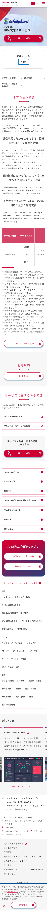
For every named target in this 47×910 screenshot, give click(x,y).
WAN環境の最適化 (9, 621)
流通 (31, 697)
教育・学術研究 (8, 705)
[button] (13, 786)
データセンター (19, 651)
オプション (38, 831)
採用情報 (8, 852)
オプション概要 (9, 78)
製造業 (18, 689)
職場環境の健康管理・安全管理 (15, 613)
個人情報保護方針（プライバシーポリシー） (23, 856)
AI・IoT (5, 651)
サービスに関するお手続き (10, 85)
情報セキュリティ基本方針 (16, 861)
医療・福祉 (20, 697)
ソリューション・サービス (23, 818)
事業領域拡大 (7, 629)
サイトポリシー (11, 865)
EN (37, 3)
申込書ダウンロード (12, 510)
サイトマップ (10, 874)
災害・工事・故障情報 (14, 843)
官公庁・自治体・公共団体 (13, 681)
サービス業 (6, 689)
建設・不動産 (30, 689)
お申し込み (8, 529)
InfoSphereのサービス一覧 (17, 831)
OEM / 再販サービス (10, 667)
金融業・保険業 (34, 681)
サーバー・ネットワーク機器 (14, 659)
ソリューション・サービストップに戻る (19, 583)
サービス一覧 (9, 481)
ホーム (4, 818)
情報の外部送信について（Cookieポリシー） (24, 869)
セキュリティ (32, 643)
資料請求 (7, 519)
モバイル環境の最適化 (11, 605)
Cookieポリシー (12, 892)
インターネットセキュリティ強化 (16, 597)
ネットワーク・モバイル (12, 643)
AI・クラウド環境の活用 (32, 621)
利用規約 (28, 78)
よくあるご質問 (11, 848)
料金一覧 (7, 491)
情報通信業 (6, 697)
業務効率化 (22, 629)
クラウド (34, 651)
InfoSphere (10, 828)
